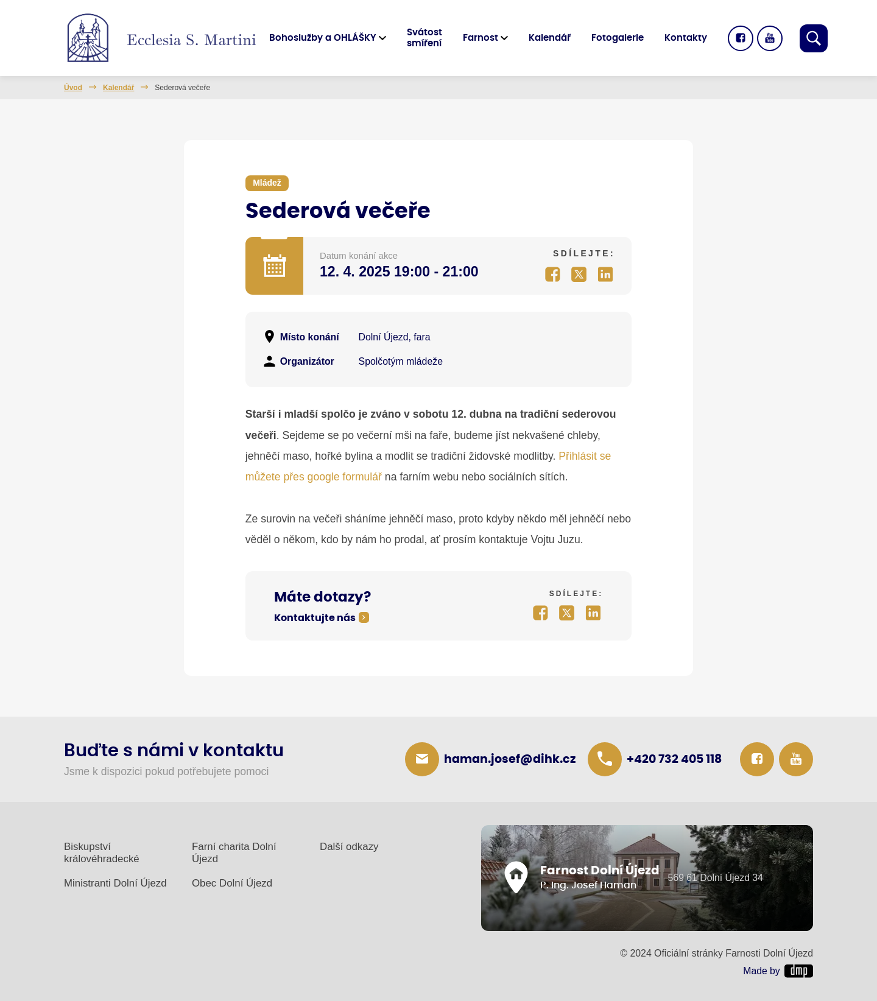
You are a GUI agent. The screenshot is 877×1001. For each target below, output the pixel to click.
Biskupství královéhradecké (101, 853)
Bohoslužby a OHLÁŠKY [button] (322, 38)
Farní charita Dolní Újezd (234, 853)
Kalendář (550, 38)
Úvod (73, 87)
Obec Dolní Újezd (232, 883)
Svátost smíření (424, 38)
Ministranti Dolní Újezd (115, 883)
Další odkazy (349, 846)
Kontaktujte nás (315, 618)
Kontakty (685, 38)
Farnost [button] (480, 38)
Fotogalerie (617, 38)
